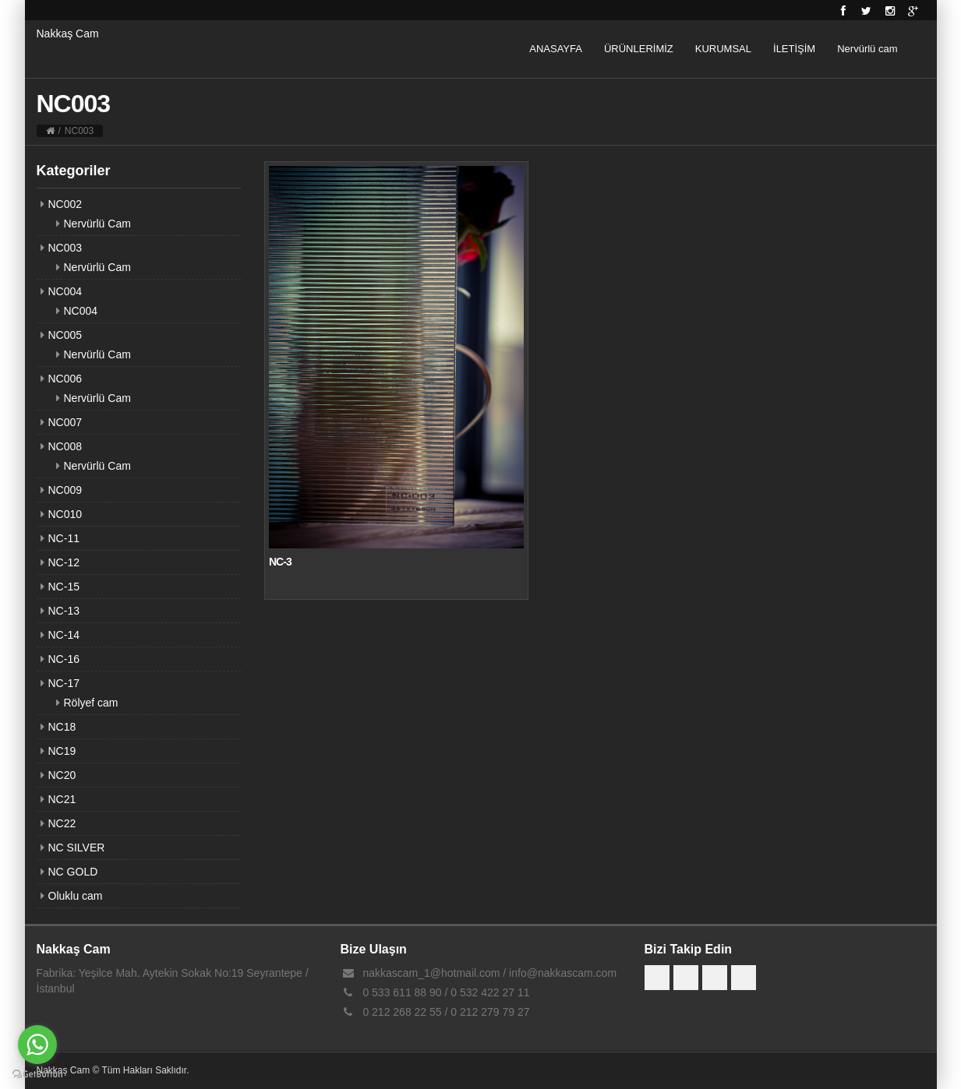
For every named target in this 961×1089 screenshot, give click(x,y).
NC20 (62, 775)
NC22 (62, 823)
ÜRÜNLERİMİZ (638, 49)
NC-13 (63, 610)
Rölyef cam (91, 702)
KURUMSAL (723, 49)
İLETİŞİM (794, 49)
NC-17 (63, 683)
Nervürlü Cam (97, 223)
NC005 (65, 335)
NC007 (65, 422)
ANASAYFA (555, 49)
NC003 (65, 247)
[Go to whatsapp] (37, 1044)
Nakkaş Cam (68, 33)
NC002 (65, 204)
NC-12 (63, 562)
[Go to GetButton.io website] (37, 1074)
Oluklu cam (75, 896)
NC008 (65, 446)
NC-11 (63, 538)
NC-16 (63, 659)
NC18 (62, 727)
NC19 (62, 751)
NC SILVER (76, 847)
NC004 (65, 291)
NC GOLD (73, 871)
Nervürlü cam (867, 49)
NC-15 (63, 586)
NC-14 (63, 635)
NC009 (65, 490)
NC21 (62, 799)
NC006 (65, 378)
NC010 (65, 514)
